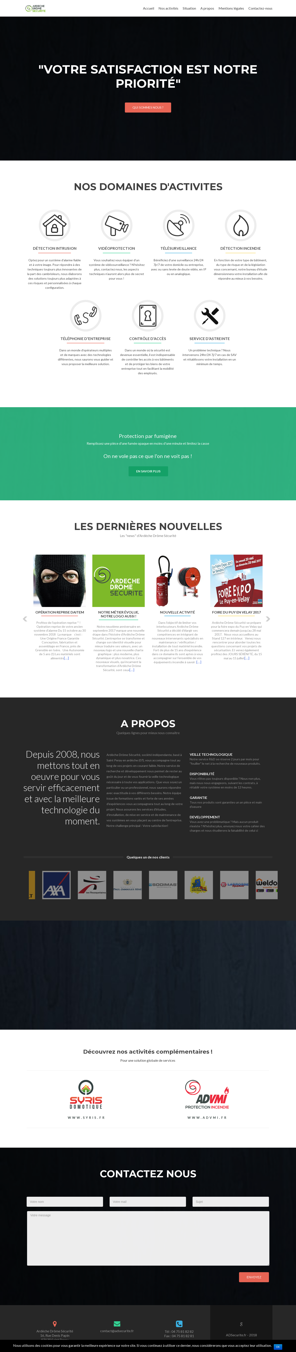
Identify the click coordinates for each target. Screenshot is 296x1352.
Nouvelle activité (177, 612)
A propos (207, 8)
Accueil (148, 8)
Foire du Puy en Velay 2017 (236, 612)
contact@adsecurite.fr (117, 1331)
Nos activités (168, 8)
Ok (278, 1347)
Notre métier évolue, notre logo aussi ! (118, 614)
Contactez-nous (260, 8)
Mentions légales (231, 8)
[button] (25, 619)
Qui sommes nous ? (148, 107)
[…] (66, 658)
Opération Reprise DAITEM (59, 612)
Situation (189, 8)
